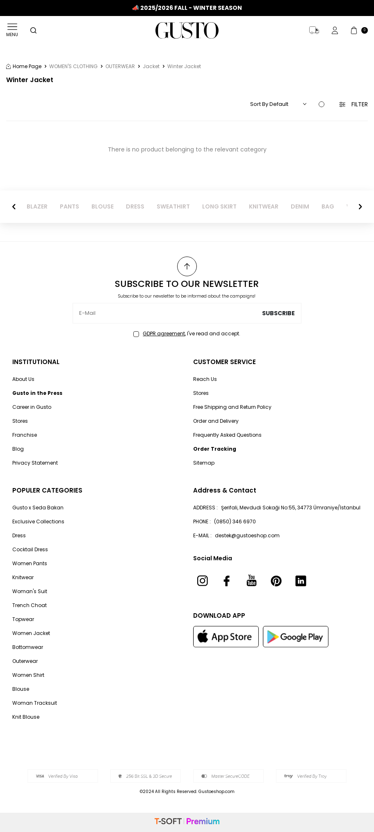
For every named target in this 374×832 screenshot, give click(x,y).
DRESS (135, 207)
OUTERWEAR (120, 66)
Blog (18, 448)
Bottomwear (27, 647)
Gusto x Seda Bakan (38, 507)
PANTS (69, 207)
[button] (14, 206)
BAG (328, 207)
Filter (353, 104)
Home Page (23, 66)
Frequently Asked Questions (227, 434)
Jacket (151, 66)
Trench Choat (29, 605)
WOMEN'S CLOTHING (73, 66)
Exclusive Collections (38, 521)
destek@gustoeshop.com (247, 535)
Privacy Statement (35, 462)
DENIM (300, 207)
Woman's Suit (29, 591)
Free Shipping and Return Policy (232, 406)
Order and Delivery (216, 420)
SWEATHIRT (173, 207)
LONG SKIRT (219, 207)
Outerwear (25, 661)
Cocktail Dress (30, 549)
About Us (23, 379)
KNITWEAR (263, 207)
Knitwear (23, 577)
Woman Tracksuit (34, 702)
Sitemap (203, 462)
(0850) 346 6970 (235, 521)
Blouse (20, 688)
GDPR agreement (164, 333)
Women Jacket (31, 633)
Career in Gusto (31, 406)
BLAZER (37, 207)
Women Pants (29, 563)
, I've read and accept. (186, 333)
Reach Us (205, 379)
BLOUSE (102, 207)
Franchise (24, 434)
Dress (19, 535)
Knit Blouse (25, 716)
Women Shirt (28, 675)
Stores (20, 420)
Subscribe (278, 313)
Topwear (23, 619)
